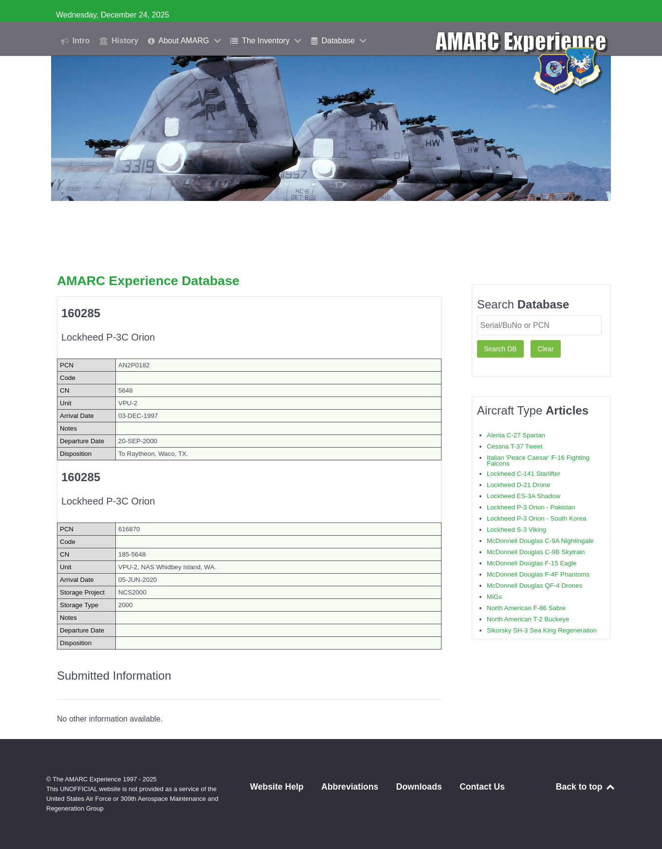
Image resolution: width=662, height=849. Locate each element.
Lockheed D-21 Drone (518, 484)
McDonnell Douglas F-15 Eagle (531, 563)
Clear (545, 349)
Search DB (500, 349)
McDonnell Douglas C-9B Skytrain (536, 552)
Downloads (419, 787)
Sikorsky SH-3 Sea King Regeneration (542, 630)
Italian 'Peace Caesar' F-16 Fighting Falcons (538, 460)
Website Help (276, 787)
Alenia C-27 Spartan (516, 435)
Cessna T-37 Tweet (514, 446)
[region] (331, 128)
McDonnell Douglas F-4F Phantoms (538, 574)
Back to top (586, 787)
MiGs (494, 596)
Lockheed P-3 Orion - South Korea (536, 518)
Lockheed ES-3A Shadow (523, 496)
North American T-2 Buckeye (528, 619)
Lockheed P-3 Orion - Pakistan (531, 507)
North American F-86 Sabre (526, 608)
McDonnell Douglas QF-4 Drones (534, 585)
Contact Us (482, 787)
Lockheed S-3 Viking (516, 529)
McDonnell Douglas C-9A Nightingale (540, 540)
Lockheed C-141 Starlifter (523, 473)
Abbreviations (349, 787)
